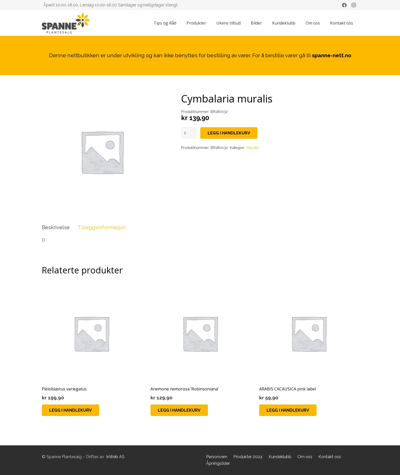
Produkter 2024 (247, 456)
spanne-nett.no (331, 55)
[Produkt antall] (189, 133)
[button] (70, 410)
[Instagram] (353, 5)
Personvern (216, 456)
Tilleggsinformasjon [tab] (102, 227)
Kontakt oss (329, 456)
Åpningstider (218, 463)
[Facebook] (344, 5)
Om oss (304, 456)
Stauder (252, 147)
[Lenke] (66, 23)
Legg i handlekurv (229, 133)
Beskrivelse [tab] (56, 227)
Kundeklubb (280, 456)
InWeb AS (115, 456)
